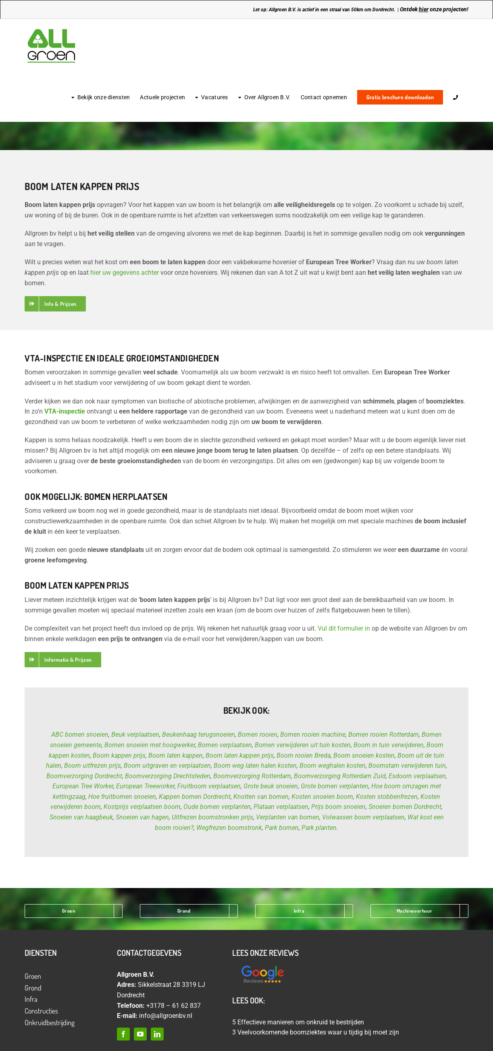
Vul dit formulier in (344, 628)
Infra (31, 999)
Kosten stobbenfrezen (387, 796)
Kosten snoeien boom (322, 796)
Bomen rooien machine (312, 734)
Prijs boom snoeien (338, 807)
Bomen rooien (257, 734)
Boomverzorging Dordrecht (84, 776)
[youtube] (140, 1034)
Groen (33, 976)
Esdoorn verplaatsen (417, 776)
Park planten (319, 828)
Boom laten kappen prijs (240, 755)
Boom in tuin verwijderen (389, 745)
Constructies (41, 1010)
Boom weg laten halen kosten (255, 765)
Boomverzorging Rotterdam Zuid (340, 776)
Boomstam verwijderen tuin (407, 765)
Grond (33, 987)
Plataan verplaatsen (281, 807)
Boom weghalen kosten (333, 765)
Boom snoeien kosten (364, 755)
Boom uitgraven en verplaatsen (167, 765)
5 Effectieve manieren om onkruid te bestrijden (298, 1022)
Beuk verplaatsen (135, 734)
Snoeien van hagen (142, 817)
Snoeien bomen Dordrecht (404, 807)
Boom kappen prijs (119, 755)
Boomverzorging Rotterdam (252, 776)
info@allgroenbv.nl (165, 1016)
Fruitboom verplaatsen (209, 786)
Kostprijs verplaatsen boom (142, 807)
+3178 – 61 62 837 (173, 1005)
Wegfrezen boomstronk (229, 828)
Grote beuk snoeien (270, 786)
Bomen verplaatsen (225, 745)
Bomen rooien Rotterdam (383, 734)
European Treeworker (145, 786)
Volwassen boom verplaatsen (363, 817)
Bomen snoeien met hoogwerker (149, 745)
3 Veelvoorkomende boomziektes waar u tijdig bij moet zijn (315, 1032)
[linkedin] (157, 1034)
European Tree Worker (82, 786)
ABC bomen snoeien (79, 734)
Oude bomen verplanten (217, 807)
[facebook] (123, 1034)
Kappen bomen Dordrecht (195, 796)
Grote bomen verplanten (334, 786)
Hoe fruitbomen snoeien (122, 796)
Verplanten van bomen (287, 817)
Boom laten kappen (175, 755)
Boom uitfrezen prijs (92, 765)
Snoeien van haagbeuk (81, 817)
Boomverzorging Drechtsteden (167, 776)
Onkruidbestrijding (50, 1022)
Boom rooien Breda (304, 755)
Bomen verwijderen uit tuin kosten (303, 745)
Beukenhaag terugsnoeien (198, 734)
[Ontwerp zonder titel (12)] (262, 966)
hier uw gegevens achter (124, 272)
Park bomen (282, 828)
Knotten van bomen (261, 796)
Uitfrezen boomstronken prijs (212, 817)
